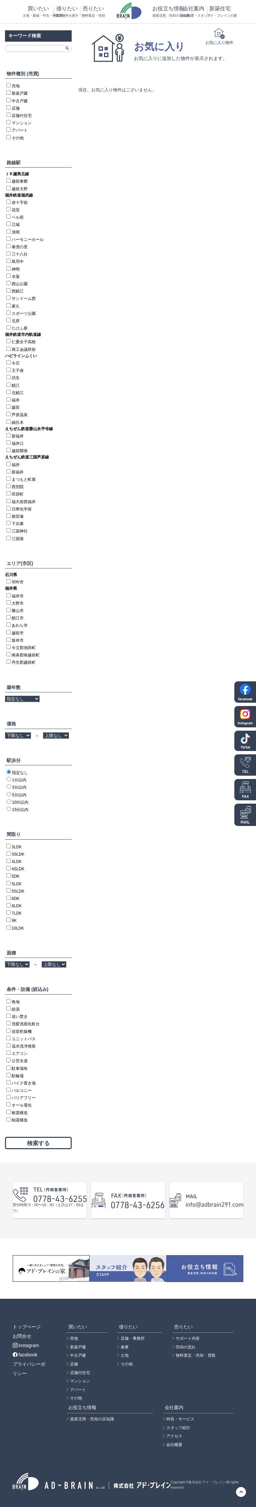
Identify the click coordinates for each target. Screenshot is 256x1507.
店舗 (16, 108)
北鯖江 (18, 392)
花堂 (16, 210)
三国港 (18, 538)
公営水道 (20, 1061)
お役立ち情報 (166, 12)
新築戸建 (20, 93)
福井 (16, 400)
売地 (16, 86)
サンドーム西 (24, 298)
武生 (16, 378)
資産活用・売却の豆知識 (92, 1419)
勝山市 (18, 610)
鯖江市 (18, 618)
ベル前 (18, 217)
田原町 (18, 494)
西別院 (18, 486)
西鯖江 (18, 291)
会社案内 (194, 12)
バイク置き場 (24, 1083)
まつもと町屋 (24, 479)
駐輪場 (18, 1076)
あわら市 (20, 625)
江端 (16, 224)
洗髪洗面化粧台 (26, 1024)
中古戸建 (20, 101)
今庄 (16, 363)
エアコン (20, 1053)
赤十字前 (20, 202)
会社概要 (174, 1444)
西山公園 (20, 284)
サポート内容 (188, 1338)
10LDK (18, 928)
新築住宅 (220, 12)
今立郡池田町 (24, 647)
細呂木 (18, 422)
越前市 (18, 633)
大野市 (18, 603)
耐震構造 (20, 1113)
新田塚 (18, 516)
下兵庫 (18, 523)
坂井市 (18, 640)
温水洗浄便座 (24, 1046)
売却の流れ (186, 1347)
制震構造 (20, 1120)
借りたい (67, 12)
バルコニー (22, 1090)
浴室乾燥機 (22, 1031)
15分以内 (20, 809)
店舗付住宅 (22, 115)
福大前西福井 (24, 501)
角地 (16, 1002)
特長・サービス (180, 1419)
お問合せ (22, 1336)
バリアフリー (24, 1098)
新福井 (18, 436)
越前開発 (20, 450)
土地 (125, 1355)
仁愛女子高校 (24, 342)
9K (14, 920)
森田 (16, 407)
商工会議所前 (24, 349)
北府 (16, 321)
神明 (16, 269)
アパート (20, 130)
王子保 (18, 370)
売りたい (93, 12)
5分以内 (19, 795)
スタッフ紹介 (178, 1427)
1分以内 (19, 780)
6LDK (17, 906)
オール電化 (22, 1105)
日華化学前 (22, 509)
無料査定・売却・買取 (196, 1355)
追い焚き (20, 1016)
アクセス (174, 1436)
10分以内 (20, 802)
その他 (18, 138)
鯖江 (16, 385)
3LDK (17, 847)
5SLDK (18, 891)
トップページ (27, 1326)
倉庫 (125, 1347)
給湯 (16, 1009)
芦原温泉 (20, 414)
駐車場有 (20, 1068)
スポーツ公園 (24, 313)
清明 (16, 232)
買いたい (38, 12)
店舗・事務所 (133, 1338)
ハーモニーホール (28, 239)
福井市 (18, 596)
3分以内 (19, 787)
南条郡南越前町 (26, 655)
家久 (16, 306)
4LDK (17, 861)
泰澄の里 (20, 247)
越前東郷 (20, 181)
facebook (25, 1354)
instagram (26, 1345)
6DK (15, 898)
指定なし (20, 772)
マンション (22, 123)
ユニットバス (24, 1039)
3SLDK (18, 854)
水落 (16, 276)
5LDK (17, 884)
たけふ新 (20, 328)
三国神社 (20, 531)
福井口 (18, 443)
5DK (15, 876)
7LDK (17, 913)
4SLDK (18, 869)
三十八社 (20, 254)
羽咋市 (18, 582)
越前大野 (20, 189)
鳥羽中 (18, 261)
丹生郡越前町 (24, 662)
